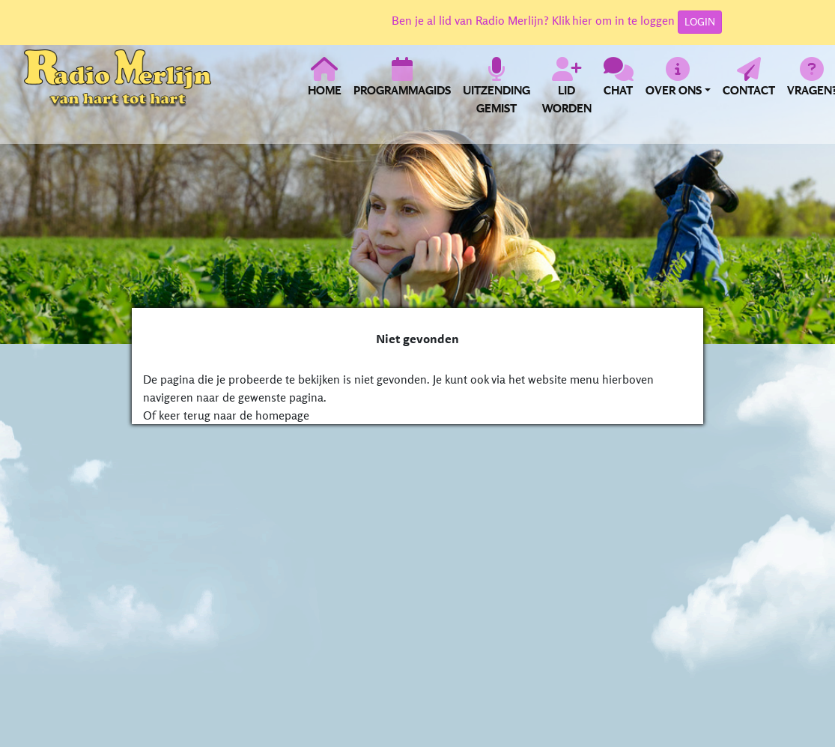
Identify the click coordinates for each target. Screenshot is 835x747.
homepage (282, 415)
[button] (678, 85)
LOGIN (699, 21)
